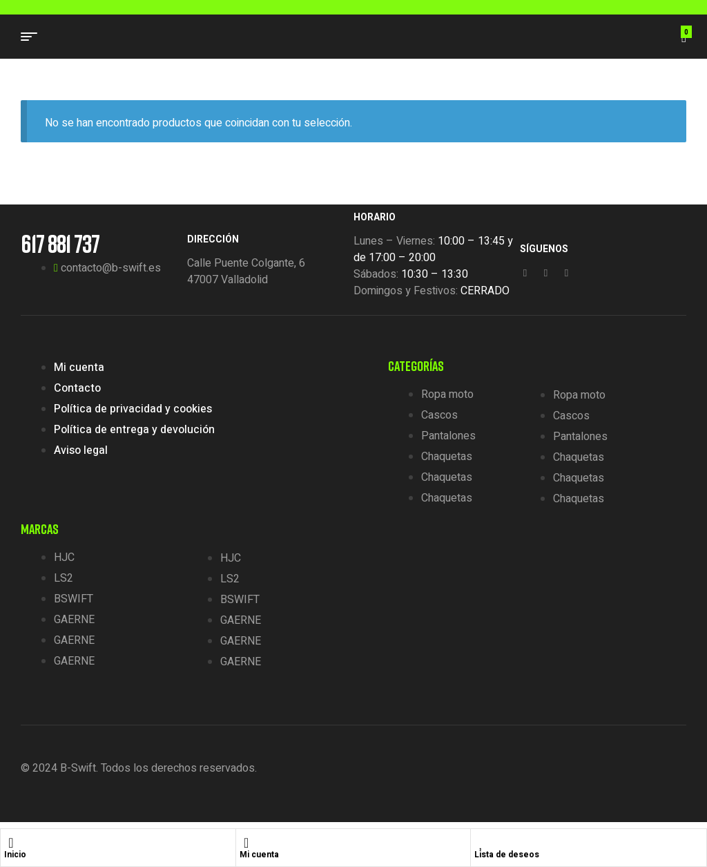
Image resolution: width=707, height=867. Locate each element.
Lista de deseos (506, 854)
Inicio (15, 854)
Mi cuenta (259, 854)
